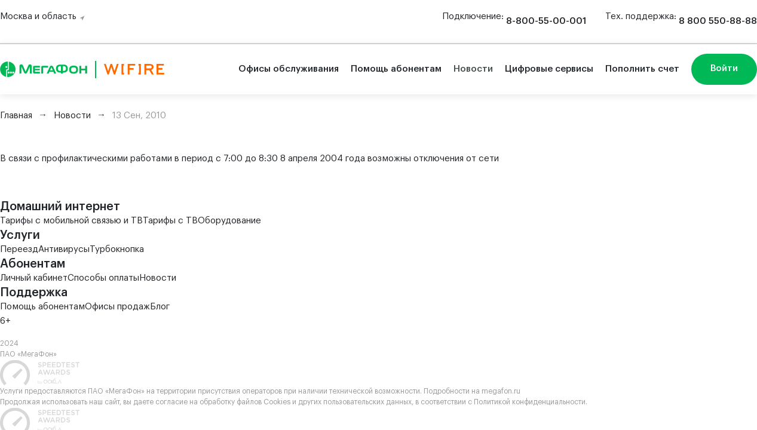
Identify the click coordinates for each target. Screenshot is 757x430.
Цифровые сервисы (549, 68)
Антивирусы (64, 249)
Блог (160, 306)
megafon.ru (501, 391)
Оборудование (229, 220)
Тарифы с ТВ (170, 220)
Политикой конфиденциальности (530, 402)
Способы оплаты (103, 278)
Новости (473, 68)
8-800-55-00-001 (546, 21)
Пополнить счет (642, 68)
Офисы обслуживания (288, 68)
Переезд (19, 249)
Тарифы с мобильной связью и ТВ (71, 220)
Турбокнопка (117, 249)
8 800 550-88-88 (718, 21)
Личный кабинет (34, 278)
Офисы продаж (117, 306)
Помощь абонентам (396, 68)
